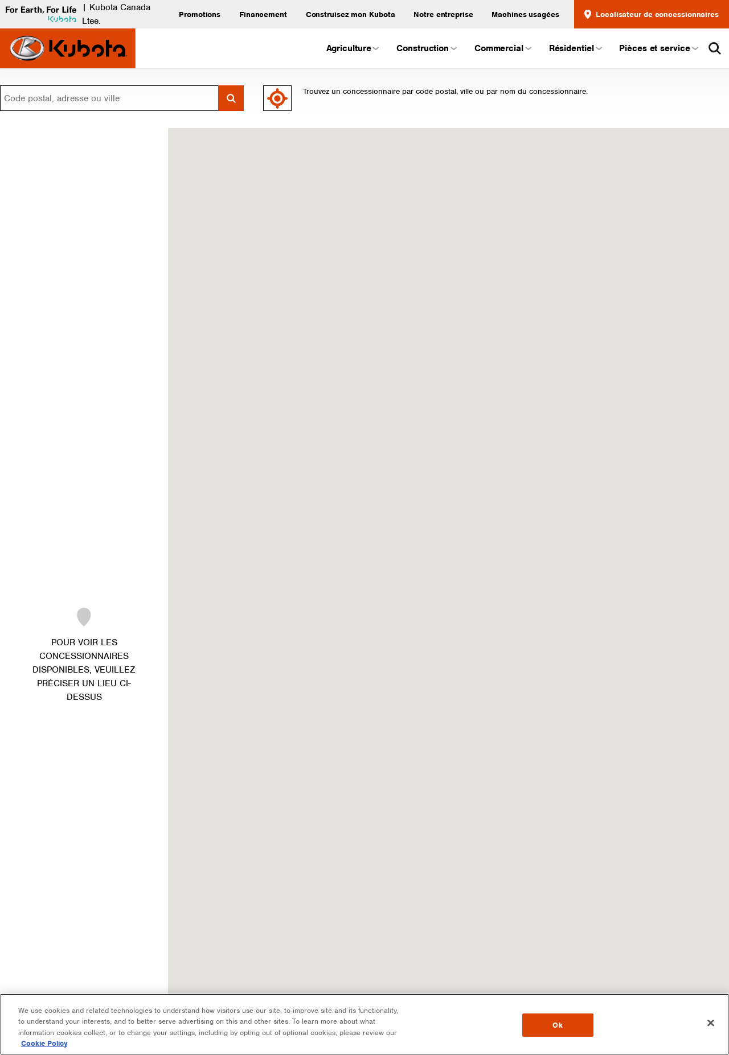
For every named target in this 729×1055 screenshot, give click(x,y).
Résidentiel (575, 48)
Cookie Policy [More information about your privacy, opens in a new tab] (44, 1043)
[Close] (710, 1022)
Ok (557, 1025)
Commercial (502, 48)
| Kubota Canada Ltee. (75, 14)
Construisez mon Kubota (350, 14)
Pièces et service (658, 48)
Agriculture (352, 48)
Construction (426, 48)
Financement (263, 14)
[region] (364, 1024)
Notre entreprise (443, 14)
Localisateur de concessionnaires (651, 14)
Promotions (199, 14)
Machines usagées (525, 14)
